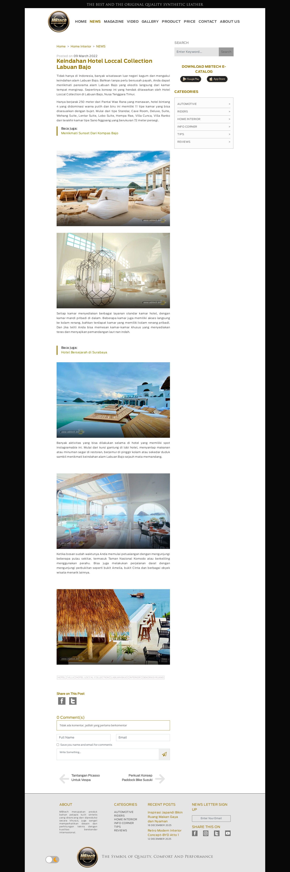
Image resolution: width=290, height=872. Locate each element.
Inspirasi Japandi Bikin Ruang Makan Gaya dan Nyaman (165, 817)
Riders (203, 111)
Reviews (203, 142)
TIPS (117, 827)
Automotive (203, 104)
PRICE (189, 21)
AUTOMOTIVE (123, 812)
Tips (203, 134)
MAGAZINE (114, 21)
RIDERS (119, 816)
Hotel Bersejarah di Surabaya (84, 352)
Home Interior (81, 46)
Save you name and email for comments (86, 745)
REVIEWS (120, 830)
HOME (81, 21)
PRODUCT (171, 21)
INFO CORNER (124, 823)
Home (61, 46)
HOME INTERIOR (125, 819)
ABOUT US (230, 21)
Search (226, 51)
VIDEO (133, 21)
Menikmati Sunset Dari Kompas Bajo (89, 133)
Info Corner (203, 127)
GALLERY (150, 21)
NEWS (95, 21)
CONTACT (208, 21)
